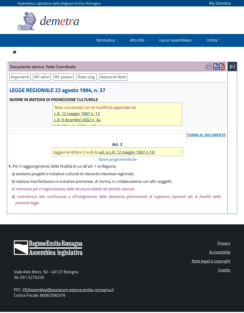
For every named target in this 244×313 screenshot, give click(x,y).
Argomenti (20, 77)
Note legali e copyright (211, 261)
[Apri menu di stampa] (208, 66)
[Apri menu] (232, 66)
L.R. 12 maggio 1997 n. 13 (77, 113)
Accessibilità (219, 252)
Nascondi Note (113, 77)
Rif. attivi (41, 77)
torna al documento (206, 135)
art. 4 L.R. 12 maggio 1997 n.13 (126, 152)
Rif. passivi (63, 77)
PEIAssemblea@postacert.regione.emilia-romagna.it (68, 290)
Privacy (223, 243)
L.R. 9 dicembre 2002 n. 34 (77, 120)
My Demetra (220, 3)
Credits (224, 270)
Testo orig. (86, 77)
